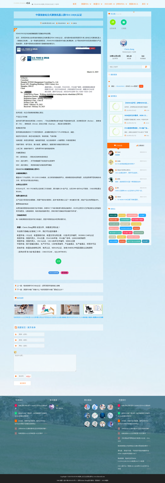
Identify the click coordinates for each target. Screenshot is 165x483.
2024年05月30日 (130, 110)
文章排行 (140, 145)
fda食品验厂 (121, 237)
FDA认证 (122, 215)
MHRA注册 (113, 215)
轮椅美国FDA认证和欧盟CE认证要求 (30, 433)
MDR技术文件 (138, 233)
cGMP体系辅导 (125, 219)
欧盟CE (98, 4)
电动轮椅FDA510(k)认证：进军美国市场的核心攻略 (41, 286)
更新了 (138, 86)
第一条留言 (59, 408)
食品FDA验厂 (125, 224)
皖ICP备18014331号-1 (70, 480)
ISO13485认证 (136, 224)
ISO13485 (110, 4)
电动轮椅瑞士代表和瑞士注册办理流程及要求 (133, 446)
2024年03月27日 (130, 123)
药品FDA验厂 (114, 219)
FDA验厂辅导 (127, 233)
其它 (145, 4)
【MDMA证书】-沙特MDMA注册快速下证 (140, 103)
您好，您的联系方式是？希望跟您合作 (128, 182)
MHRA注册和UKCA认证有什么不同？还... (129, 191)
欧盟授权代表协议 (133, 237)
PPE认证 (136, 228)
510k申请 (112, 237)
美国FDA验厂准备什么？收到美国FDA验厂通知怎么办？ (43, 289)
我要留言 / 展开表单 (25, 327)
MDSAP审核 (113, 241)
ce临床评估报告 (132, 215)
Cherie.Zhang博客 (29, 227)
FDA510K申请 (54, 273)
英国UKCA (133, 5)
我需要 (117, 155)
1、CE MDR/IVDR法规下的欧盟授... (127, 199)
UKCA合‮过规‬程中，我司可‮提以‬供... (127, 173)
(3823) (74, 23)
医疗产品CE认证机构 (134, 241)
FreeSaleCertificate (126, 228)
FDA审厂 (145, 241)
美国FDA (86, 4)
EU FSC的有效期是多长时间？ (125, 164)
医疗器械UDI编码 (137, 219)
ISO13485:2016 (114, 224)
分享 (58, 261)
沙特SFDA (121, 4)
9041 (146, 135)
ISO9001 (122, 241)
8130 (146, 110)
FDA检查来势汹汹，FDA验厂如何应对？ (139, 128)
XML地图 (60, 480)
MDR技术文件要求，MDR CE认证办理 (139, 115)
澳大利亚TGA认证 (115, 233)
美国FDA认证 (114, 228)
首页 (74, 4)
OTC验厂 (142, 215)
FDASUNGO (61, 23)
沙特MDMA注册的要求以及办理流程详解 (32, 428)
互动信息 (118, 145)
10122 (146, 123)
